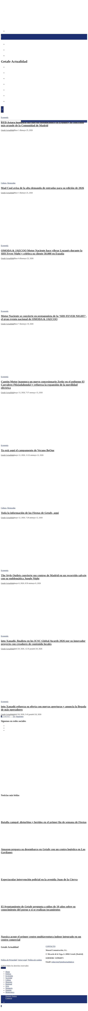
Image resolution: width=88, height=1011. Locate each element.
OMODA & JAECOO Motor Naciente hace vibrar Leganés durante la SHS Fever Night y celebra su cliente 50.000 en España (41, 252)
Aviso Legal (22, 960)
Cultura (3, 183)
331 (14, 716)
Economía (4, 117)
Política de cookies (35, 960)
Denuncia (8, 988)
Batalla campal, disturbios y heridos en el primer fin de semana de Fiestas (44, 822)
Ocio (7, 986)
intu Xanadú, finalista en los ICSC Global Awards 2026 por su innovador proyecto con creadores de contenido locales (43, 642)
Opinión (8, 990)
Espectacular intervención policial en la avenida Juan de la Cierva (39, 879)
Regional (8, 984)
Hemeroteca (9, 992)
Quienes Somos (11, 996)
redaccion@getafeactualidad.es (62, 962)
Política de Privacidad (9, 960)
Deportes (8, 982)
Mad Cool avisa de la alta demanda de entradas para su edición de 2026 (42, 187)
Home (7, 972)
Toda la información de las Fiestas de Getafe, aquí (30, 512)
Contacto (8, 998)
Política (8, 974)
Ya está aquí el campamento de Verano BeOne (27, 450)
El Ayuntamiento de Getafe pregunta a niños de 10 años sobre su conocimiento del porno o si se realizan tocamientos (38, 908)
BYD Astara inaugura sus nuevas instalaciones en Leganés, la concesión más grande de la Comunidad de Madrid (42, 124)
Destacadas (11, 183)
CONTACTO (51, 946)
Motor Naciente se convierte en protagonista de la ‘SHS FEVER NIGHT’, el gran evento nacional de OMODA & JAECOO (43, 317)
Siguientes (20, 716)
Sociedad (8, 978)
